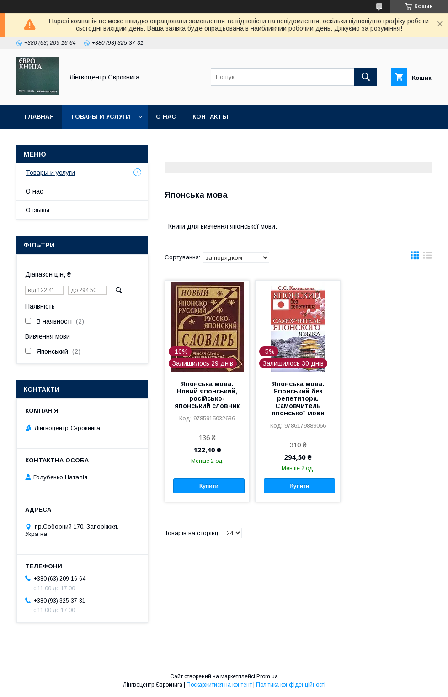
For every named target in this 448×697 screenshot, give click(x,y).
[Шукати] (365, 77)
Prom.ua (267, 676)
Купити (209, 486)
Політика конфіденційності (290, 684)
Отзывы (37, 210)
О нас (166, 116)
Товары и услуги (100, 116)
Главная (39, 116)
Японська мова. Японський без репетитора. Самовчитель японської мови (298, 398)
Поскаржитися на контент (219, 684)
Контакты (210, 116)
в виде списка (427, 257)
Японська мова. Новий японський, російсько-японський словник (207, 394)
